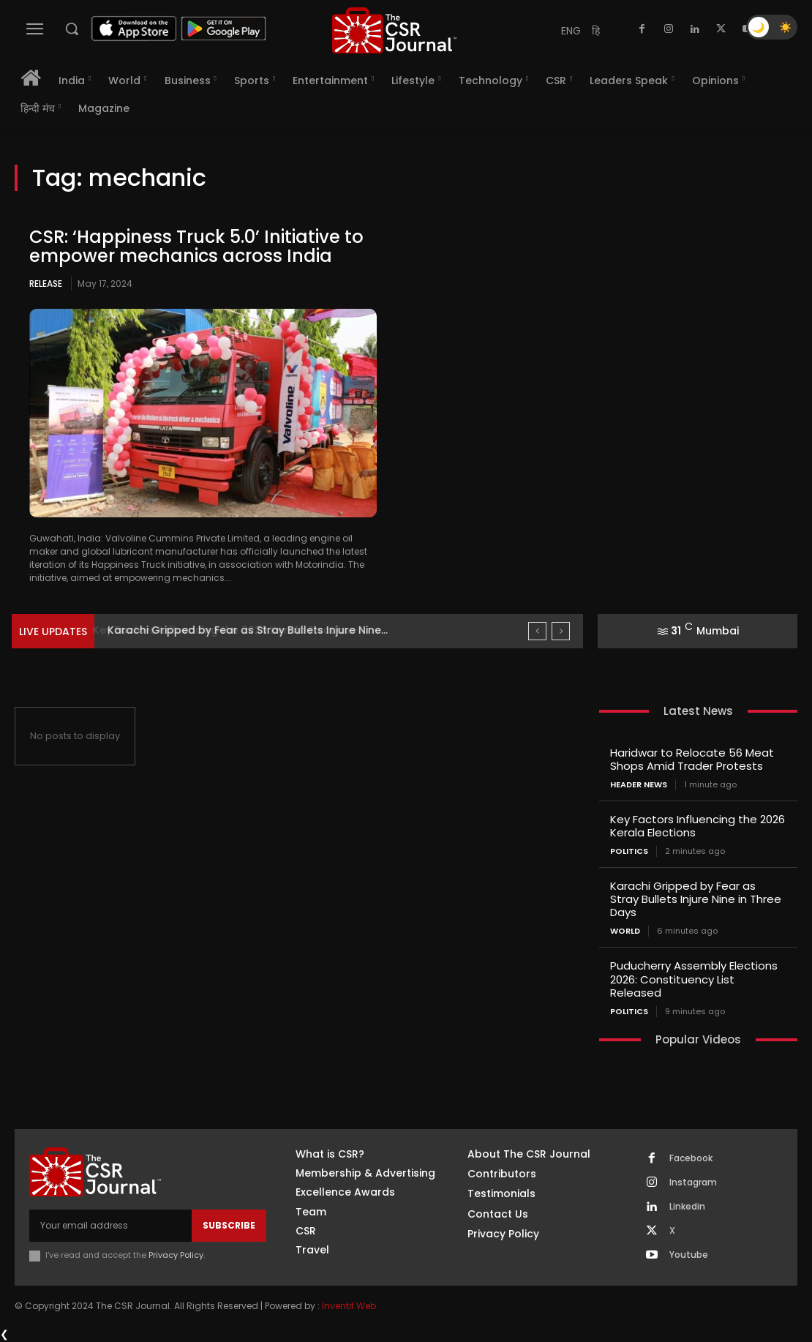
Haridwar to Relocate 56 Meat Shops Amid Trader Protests (692, 759)
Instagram (693, 1182)
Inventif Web (349, 1305)
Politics (629, 851)
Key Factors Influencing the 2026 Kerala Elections (237, 630)
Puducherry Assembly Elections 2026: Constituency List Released (694, 979)
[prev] (537, 631)
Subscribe (229, 1224)
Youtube (688, 1254)
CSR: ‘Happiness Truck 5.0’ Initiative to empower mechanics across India (196, 246)
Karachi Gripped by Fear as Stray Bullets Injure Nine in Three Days (695, 899)
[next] (561, 631)
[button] (71, 28)
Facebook (691, 1157)
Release (45, 283)
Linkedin (687, 1206)
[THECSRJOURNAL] (394, 30)
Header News (638, 784)
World (625, 931)
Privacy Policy (176, 1254)
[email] (110, 1225)
